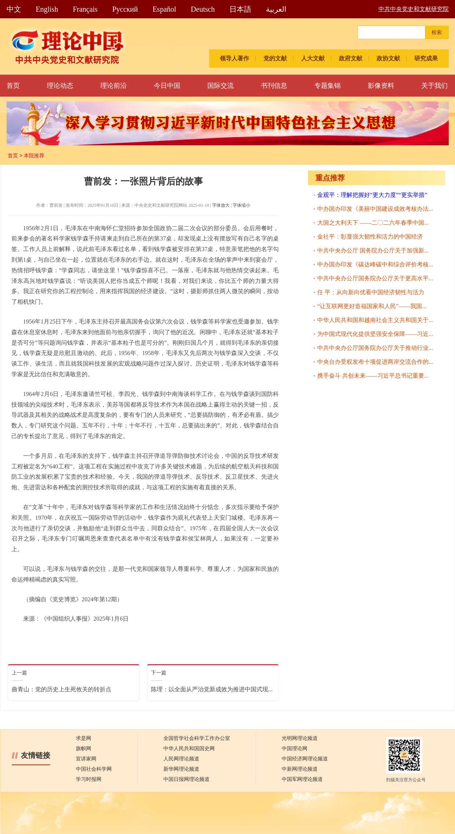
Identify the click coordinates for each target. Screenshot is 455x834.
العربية (276, 9)
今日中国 (167, 85)
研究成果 (426, 58)
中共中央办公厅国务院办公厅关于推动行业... (375, 348)
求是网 (83, 738)
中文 (14, 9)
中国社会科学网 (94, 769)
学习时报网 (88, 779)
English (47, 9)
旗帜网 (83, 748)
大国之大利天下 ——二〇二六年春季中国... (373, 223)
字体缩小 (241, 205)
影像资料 (381, 85)
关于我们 (434, 85)
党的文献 (275, 58)
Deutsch (203, 9)
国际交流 (220, 85)
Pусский (125, 9)
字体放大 (221, 205)
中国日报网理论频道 (186, 779)
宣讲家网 (86, 759)
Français (85, 9)
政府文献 (350, 58)
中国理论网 (294, 748)
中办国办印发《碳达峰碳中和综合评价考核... (375, 264)
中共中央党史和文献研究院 (413, 9)
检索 (437, 32)
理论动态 (60, 85)
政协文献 (388, 58)
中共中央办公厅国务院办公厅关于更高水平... (375, 278)
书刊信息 (274, 85)
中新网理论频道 (300, 769)
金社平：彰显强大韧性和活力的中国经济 (370, 236)
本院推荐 (34, 155)
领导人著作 (234, 58)
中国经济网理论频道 (305, 759)
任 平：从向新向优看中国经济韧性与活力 (370, 292)
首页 (13, 85)
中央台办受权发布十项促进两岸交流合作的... (375, 362)
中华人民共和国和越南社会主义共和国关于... (375, 320)
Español (164, 9)
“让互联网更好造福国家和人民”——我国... (371, 306)
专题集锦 (327, 85)
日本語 (240, 9)
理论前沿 (113, 85)
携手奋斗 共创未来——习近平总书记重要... (373, 376)
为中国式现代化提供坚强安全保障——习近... (375, 334)
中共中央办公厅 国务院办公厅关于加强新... (373, 250)
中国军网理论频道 (302, 779)
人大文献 (313, 58)
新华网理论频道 (181, 769)
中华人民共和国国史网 (189, 748)
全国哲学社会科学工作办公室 (196, 738)
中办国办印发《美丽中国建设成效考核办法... (375, 209)
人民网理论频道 (181, 759)
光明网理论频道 (300, 738)
